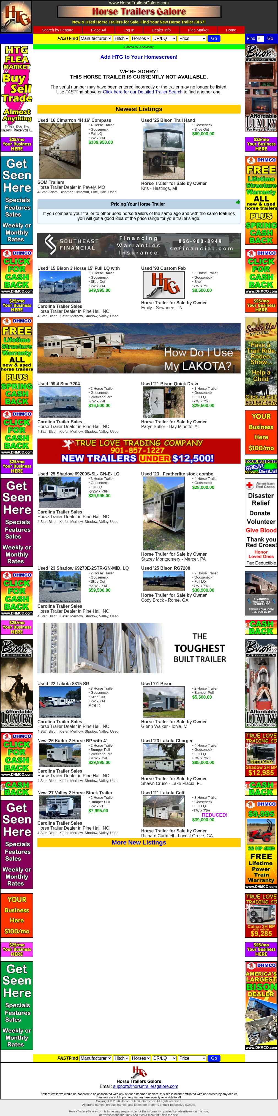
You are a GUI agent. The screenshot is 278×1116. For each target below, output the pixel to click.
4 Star (42, 192)
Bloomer (65, 192)
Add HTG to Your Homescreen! (139, 57)
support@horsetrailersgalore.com (145, 1086)
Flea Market (198, 30)
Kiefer (64, 316)
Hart (103, 192)
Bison (53, 316)
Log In (129, 30)
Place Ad (98, 30)
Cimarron (81, 192)
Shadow (91, 316)
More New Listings (139, 842)
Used (112, 192)
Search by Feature (57, 30)
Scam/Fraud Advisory (139, 47)
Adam (53, 192)
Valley (103, 316)
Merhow (76, 316)
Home (231, 30)
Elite (94, 192)
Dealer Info (161, 30)
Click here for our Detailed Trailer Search (142, 92)
